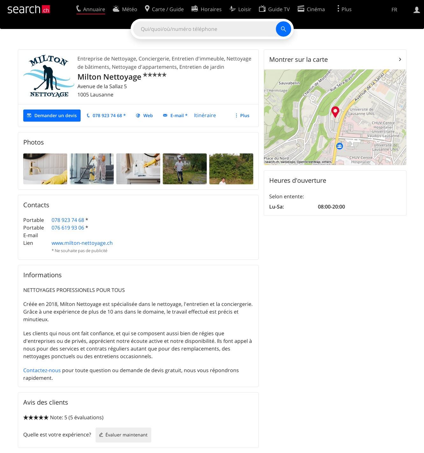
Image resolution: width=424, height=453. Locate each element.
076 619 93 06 (68, 227)
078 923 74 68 (68, 219)
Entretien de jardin (201, 66)
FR (394, 9)
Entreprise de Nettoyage (106, 58)
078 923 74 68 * (109, 115)
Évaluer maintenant (126, 435)
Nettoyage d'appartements (144, 66)
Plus (244, 115)
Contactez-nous (42, 370)
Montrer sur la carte (298, 59)
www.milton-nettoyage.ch (82, 242)
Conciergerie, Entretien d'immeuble (181, 58)
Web (148, 115)
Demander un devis (55, 115)
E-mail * (179, 115)
